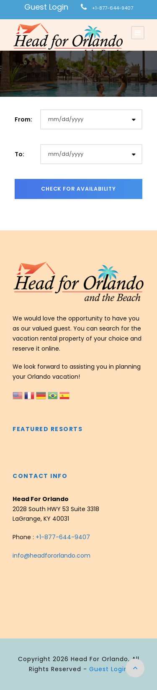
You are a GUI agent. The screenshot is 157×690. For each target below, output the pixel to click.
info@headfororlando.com (51, 555)
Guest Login (46, 7)
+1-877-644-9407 (112, 8)
